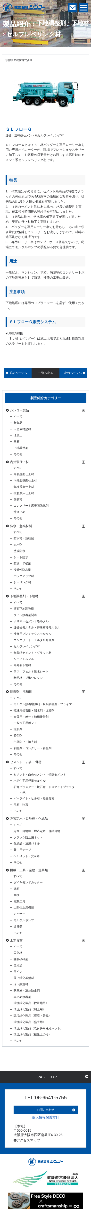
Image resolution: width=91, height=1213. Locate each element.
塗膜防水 (19, 551)
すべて (18, 416)
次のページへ (73, 373)
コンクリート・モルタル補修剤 (34, 640)
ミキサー (19, 914)
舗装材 (18, 499)
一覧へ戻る (45, 373)
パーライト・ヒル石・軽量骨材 (34, 798)
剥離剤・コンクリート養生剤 (32, 748)
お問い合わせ (45, 1109)
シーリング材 (22, 582)
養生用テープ (22, 850)
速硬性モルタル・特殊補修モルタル (37, 627)
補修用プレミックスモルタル (32, 633)
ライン (18, 971)
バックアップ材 (24, 576)
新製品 (18, 423)
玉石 (16, 441)
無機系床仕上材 (24, 487)
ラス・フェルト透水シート (31, 671)
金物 (16, 895)
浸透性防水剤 (22, 569)
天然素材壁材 (22, 429)
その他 (18, 454)
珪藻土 (18, 435)
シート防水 (21, 557)
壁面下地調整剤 (24, 608)
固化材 (18, 953)
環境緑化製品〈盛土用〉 (30, 1022)
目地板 (18, 965)
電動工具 (19, 901)
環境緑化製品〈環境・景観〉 (32, 1015)
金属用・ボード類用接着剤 (31, 717)
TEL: (45, 1097)
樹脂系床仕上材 (24, 493)
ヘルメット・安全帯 (27, 856)
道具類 (18, 926)
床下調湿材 (21, 984)
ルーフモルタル (24, 659)
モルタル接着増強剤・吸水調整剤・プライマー (44, 704)
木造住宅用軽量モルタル (30, 780)
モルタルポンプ (24, 920)
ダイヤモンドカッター (28, 882)
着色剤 (18, 735)
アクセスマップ (27, 1140)
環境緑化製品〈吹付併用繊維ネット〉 (38, 1028)
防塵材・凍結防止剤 (27, 990)
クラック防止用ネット (28, 837)
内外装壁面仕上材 (25, 480)
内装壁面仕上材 (24, 474)
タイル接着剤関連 (25, 615)
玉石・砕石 (21, 804)
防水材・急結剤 (24, 538)
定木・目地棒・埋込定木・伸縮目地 (37, 831)
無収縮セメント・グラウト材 (32, 652)
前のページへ (18, 373)
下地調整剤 (21, 448)
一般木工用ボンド (25, 723)
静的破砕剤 (21, 959)
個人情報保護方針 (45, 1117)
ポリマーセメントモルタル (31, 621)
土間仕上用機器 (24, 907)
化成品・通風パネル (27, 843)
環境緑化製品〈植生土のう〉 (32, 1034)
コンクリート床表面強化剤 (31, 505)
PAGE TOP (63, 1077)
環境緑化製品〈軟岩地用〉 (31, 1003)
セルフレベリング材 (27, 646)
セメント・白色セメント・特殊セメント (40, 774)
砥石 (16, 889)
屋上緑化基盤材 (24, 978)
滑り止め (19, 512)
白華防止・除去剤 (25, 742)
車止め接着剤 (22, 997)
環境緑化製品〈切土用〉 (30, 1009)
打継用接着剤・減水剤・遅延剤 (34, 710)
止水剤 (18, 544)
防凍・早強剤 (22, 563)
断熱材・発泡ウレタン (28, 678)
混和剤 (18, 729)
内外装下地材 (22, 665)
